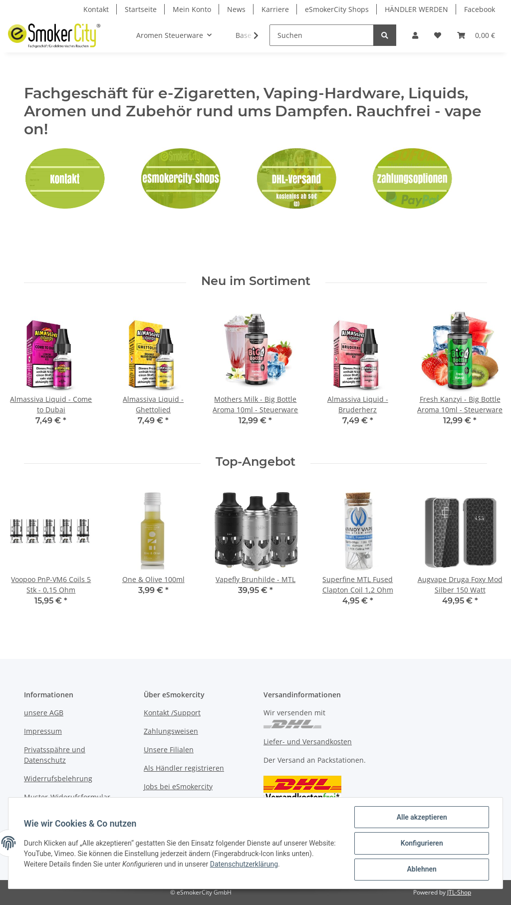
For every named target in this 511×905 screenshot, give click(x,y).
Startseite (141, 9)
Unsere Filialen (169, 749)
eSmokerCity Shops (337, 9)
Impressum (43, 731)
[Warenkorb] (476, 35)
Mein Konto (192, 9)
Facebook (479, 9)
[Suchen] (321, 35)
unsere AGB (43, 712)
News (236, 9)
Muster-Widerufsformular (67, 797)
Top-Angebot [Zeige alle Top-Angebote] (255, 462)
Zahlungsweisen (171, 731)
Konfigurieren (421, 844)
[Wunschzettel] (437, 35)
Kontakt (96, 9)
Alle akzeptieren (421, 818)
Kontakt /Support (172, 712)
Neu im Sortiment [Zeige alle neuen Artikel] (255, 281)
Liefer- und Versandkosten (307, 741)
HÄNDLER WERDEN (416, 9)
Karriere (275, 9)
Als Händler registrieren (184, 768)
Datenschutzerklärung (268, 865)
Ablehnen (421, 870)
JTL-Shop (459, 892)
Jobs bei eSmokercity (178, 786)
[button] (415, 35)
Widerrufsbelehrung (58, 778)
